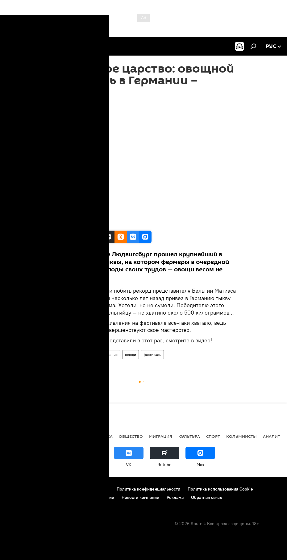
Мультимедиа (83, 354)
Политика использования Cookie (220, 489)
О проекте (16, 489)
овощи (130, 354)
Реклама (175, 497)
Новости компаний (140, 497)
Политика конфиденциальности (148, 489)
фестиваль (152, 354)
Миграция (160, 436)
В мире (71, 436)
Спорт (213, 436)
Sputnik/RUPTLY (68, 224)
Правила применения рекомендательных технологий (60, 497)
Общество (131, 436)
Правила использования (85, 489)
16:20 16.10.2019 (67, 105)
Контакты (44, 489)
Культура (189, 436)
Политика (45, 436)
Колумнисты (241, 436)
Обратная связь (206, 497)
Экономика (99, 436)
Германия (110, 354)
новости (16, 436)
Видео (59, 354)
